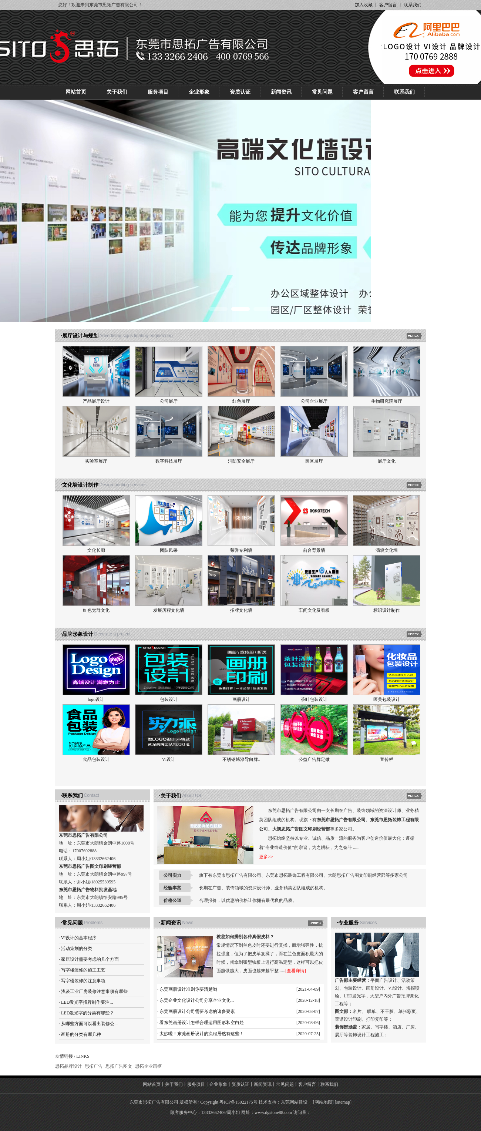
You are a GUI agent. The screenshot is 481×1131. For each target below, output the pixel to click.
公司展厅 (169, 401)
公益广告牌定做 (314, 759)
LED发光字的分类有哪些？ (87, 1013)
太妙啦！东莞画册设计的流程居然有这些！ (201, 1033)
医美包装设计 (386, 699)
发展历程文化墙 (168, 610)
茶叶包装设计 (314, 699)
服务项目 (158, 92)
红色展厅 (241, 401)
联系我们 (412, 4)
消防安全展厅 (241, 461)
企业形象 (199, 92)
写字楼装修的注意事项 (83, 980)
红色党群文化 (96, 610)
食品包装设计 (96, 759)
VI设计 (169, 759)
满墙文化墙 (387, 550)
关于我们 (117, 92)
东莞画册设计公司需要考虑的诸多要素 (197, 1011)
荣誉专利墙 (241, 550)
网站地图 (323, 1102)
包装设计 (169, 699)
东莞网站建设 (294, 1102)
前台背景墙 (314, 550)
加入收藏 (364, 4)
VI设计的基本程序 (79, 937)
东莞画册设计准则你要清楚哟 (188, 989)
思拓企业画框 (148, 1066)
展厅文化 (387, 461)
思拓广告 (93, 1066)
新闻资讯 (281, 92)
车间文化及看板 (314, 610)
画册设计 (241, 699)
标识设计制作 (386, 610)
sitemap (343, 1102)
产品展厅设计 (96, 401)
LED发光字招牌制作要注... (87, 1002)
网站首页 (75, 92)
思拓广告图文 (118, 1066)
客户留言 (388, 4)
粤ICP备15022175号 (238, 1102)
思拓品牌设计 (68, 1066)
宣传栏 (386, 759)
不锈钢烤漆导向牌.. (241, 759)
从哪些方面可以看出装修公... (89, 1023)
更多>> (266, 856)
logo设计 (96, 699)
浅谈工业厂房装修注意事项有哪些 (94, 991)
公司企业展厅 (314, 401)
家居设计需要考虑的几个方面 (90, 959)
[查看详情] (295, 970)
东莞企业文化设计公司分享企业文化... (196, 1000)
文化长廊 (96, 550)
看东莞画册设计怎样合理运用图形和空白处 (201, 1022)
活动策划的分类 (76, 948)
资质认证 (240, 92)
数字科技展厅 (168, 461)
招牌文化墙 (241, 610)
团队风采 (169, 550)
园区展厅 (314, 461)
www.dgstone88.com (273, 1112)
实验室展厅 (96, 461)
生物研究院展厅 (386, 401)
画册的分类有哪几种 (81, 1034)
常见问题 (322, 92)
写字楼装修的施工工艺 (83, 970)
